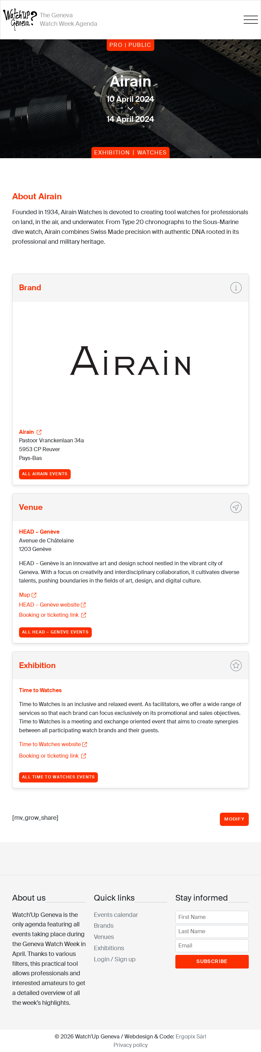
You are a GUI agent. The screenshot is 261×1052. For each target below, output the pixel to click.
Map (27, 594)
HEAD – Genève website (52, 604)
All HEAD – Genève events (55, 632)
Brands (104, 926)
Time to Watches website (53, 744)
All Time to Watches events (58, 777)
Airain (30, 432)
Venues (104, 937)
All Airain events (45, 474)
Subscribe (212, 961)
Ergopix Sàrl (191, 1036)
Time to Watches (40, 690)
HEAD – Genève (39, 531)
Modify (234, 819)
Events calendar (116, 915)
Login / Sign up (115, 959)
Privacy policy (130, 1045)
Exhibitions (109, 948)
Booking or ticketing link (52, 615)
